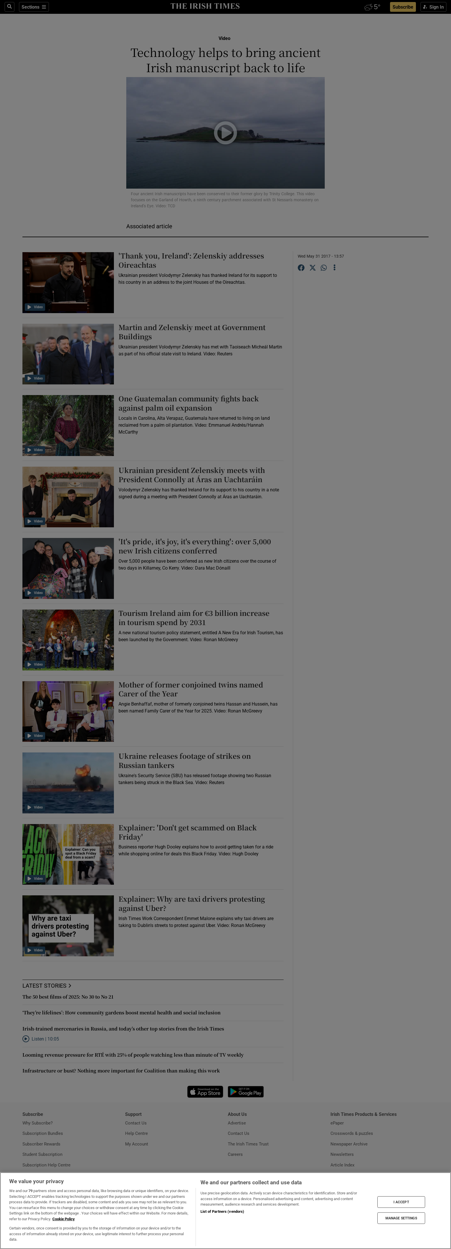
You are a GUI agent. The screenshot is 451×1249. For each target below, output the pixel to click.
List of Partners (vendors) (222, 1211)
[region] (225, 1210)
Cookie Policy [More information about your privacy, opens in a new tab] (63, 1219)
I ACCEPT (401, 1202)
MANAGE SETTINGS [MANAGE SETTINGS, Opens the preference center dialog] (401, 1218)
